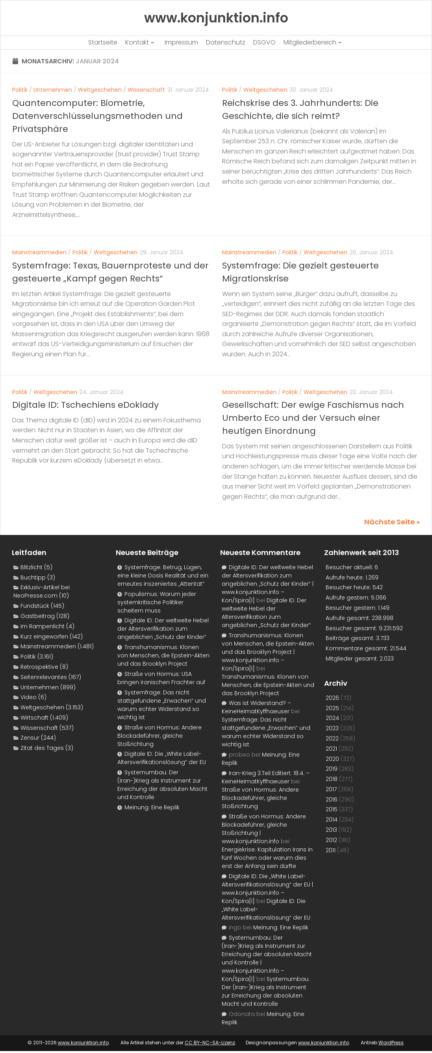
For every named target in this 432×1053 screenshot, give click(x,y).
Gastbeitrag (37, 616)
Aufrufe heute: (345, 577)
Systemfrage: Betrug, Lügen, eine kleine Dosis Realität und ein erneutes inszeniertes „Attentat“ (162, 575)
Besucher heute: (349, 587)
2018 (331, 779)
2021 (331, 749)
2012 (331, 840)
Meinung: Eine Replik (152, 807)
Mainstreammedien (39, 252)
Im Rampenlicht (42, 626)
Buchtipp (33, 577)
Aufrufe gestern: (348, 597)
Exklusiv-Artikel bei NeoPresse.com (41, 591)
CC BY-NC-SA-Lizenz (210, 1042)
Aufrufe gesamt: (349, 618)
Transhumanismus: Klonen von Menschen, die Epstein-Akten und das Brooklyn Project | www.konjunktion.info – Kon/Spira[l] (268, 651)
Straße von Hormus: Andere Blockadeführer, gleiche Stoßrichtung (159, 736)
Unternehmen (52, 90)
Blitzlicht (31, 567)
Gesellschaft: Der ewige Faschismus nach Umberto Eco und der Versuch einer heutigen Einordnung (313, 418)
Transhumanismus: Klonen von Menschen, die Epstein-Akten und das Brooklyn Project (163, 655)
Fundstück (34, 606)
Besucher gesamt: (352, 628)
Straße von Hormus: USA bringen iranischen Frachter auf (161, 678)
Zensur (29, 738)
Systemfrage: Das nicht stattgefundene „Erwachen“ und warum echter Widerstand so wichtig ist (161, 704)
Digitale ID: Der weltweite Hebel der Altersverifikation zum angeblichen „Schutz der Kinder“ (163, 628)
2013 (331, 830)
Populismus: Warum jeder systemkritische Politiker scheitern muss (156, 602)
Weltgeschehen (100, 90)
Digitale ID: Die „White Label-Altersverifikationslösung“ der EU (161, 758)
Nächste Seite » (392, 522)
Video (28, 697)
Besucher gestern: (352, 608)
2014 (331, 820)
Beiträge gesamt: (351, 638)
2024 (332, 718)
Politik (20, 90)
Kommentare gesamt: (358, 648)
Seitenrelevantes (43, 677)
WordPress (391, 1042)
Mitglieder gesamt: (353, 659)
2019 (331, 769)
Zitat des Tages (42, 748)
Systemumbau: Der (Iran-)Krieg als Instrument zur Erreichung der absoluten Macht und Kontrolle (162, 784)
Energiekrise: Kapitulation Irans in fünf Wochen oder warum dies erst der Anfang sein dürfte (267, 858)
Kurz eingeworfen (44, 636)
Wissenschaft (146, 90)
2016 (331, 799)
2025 (332, 708)
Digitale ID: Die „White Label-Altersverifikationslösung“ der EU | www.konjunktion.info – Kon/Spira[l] (267, 888)
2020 (332, 759)
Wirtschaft (34, 718)
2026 (332, 698)
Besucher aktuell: (350, 567)
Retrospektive (39, 667)
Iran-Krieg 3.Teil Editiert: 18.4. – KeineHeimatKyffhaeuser (266, 777)
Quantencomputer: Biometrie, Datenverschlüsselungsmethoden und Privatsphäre (97, 116)
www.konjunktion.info (83, 1042)
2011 (331, 850)
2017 (331, 789)
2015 (331, 809)
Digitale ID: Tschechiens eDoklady (85, 405)
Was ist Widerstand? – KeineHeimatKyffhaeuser (256, 707)
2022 (332, 738)
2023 (332, 728)
